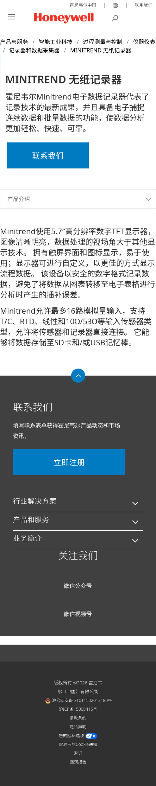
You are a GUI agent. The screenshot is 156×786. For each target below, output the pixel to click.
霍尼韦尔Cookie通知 (78, 744)
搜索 (115, 18)
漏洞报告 (77, 762)
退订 (78, 753)
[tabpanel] (78, 284)
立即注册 (69, 462)
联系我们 (143, 5)
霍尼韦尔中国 (82, 5)
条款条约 (77, 718)
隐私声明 (77, 727)
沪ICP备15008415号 (78, 709)
